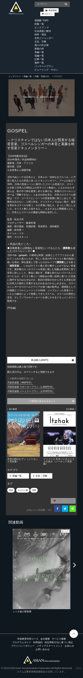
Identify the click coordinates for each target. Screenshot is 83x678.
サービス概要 (59, 638)
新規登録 (53, 10)
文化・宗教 (40, 41)
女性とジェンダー (44, 38)
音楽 (11, 490)
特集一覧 (39, 24)
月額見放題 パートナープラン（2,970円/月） (31, 391)
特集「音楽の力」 (43, 76)
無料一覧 (39, 62)
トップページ (14, 76)
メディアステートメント (50, 645)
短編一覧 (39, 55)
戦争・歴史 (40, 34)
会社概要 (45, 638)
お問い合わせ (43, 649)
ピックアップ (42, 27)
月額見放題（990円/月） (20, 382)
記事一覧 (39, 59)
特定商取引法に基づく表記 (59, 642)
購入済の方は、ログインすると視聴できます (30, 372)
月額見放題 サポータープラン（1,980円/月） (31, 386)
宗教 (34, 490)
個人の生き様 (42, 45)
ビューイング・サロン (46, 69)
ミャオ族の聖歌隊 (22, 611)
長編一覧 (39, 52)
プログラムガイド (21, 642)
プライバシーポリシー (23, 645)
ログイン (49, 14)
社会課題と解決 (43, 31)
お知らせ (69, 645)
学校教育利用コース (27, 638)
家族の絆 (39, 48)
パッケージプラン (44, 66)
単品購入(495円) (52, 360)
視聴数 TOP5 (41, 20)
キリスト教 (23, 490)
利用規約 (38, 642)
